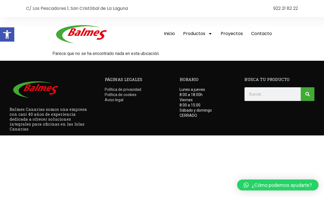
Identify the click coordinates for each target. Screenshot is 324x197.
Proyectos (232, 33)
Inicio (169, 33)
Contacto (261, 33)
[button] (7, 34)
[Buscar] (307, 94)
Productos (197, 33)
